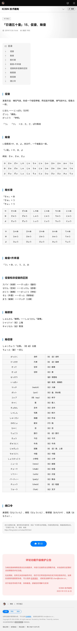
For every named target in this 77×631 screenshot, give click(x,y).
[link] (68, 3)
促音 (12, 51)
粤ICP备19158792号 (33, 627)
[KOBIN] (3, 3)
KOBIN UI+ (18, 622)
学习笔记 (6, 19)
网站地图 (21, 627)
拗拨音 (13, 72)
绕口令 (13, 81)
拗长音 (13, 60)
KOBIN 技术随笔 (10, 9)
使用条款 (13, 627)
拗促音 (13, 77)
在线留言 (34, 578)
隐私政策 (5, 627)
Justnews (56, 619)
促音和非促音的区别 (18, 68)
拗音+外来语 (15, 64)
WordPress (42, 619)
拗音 (12, 56)
